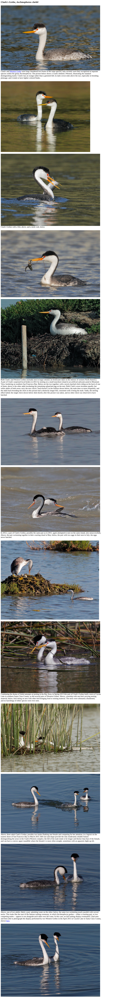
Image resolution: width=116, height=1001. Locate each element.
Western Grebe (15, 71)
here (8, 921)
